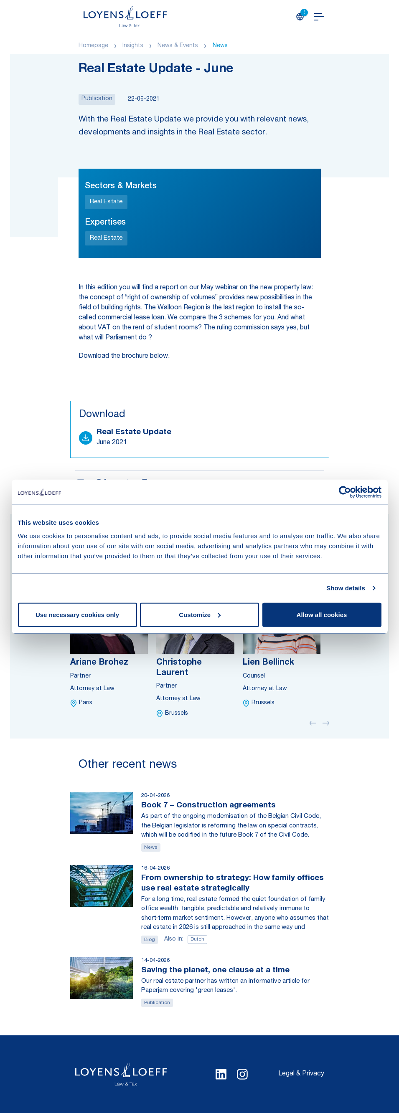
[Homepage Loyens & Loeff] (125, 16)
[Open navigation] (319, 16)
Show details (345, 588)
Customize (200, 614)
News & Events (178, 46)
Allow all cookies (322, 614)
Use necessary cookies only (77, 614)
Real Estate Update (134, 432)
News (220, 46)
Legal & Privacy (301, 1074)
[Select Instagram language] (242, 1074)
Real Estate (106, 202)
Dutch (197, 939)
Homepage (93, 46)
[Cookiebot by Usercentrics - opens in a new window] (344, 492)
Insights (132, 46)
